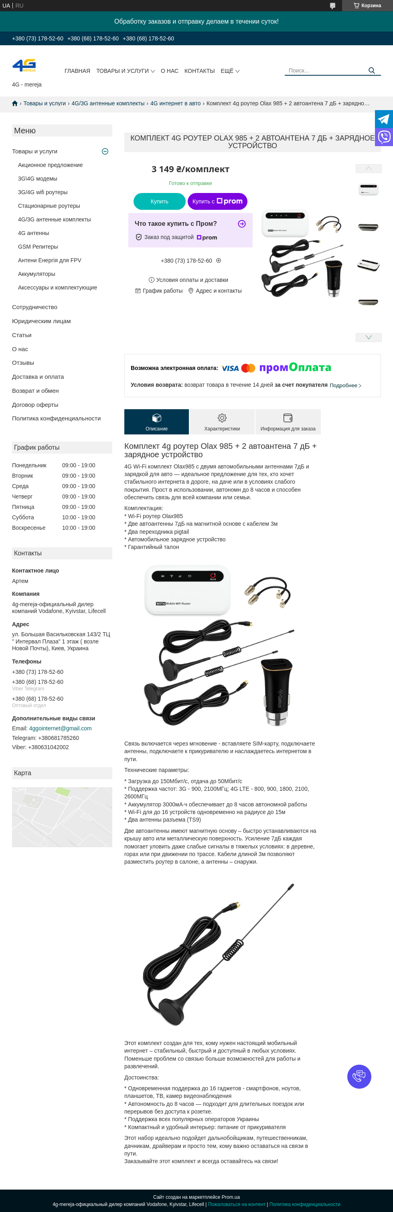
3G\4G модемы (37, 178)
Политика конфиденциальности (56, 418)
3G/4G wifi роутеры (43, 192)
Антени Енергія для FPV (49, 260)
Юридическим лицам (41, 321)
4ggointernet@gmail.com (60, 728)
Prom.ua (231, 1197)
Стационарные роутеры (49, 206)
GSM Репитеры (38, 246)
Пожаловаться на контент (236, 1204)
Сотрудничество (34, 307)
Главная (77, 71)
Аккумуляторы (36, 274)
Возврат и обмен (35, 390)
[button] (359, 1077)
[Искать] (372, 71)
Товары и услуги (122, 71)
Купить (159, 201)
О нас (169, 71)
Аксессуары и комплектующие (57, 287)
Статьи (22, 335)
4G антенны (33, 233)
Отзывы (23, 362)
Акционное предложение (50, 165)
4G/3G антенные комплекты (108, 103)
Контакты (199, 71)
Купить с (217, 201)
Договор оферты (35, 404)
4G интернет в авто (175, 103)
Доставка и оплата (38, 376)
